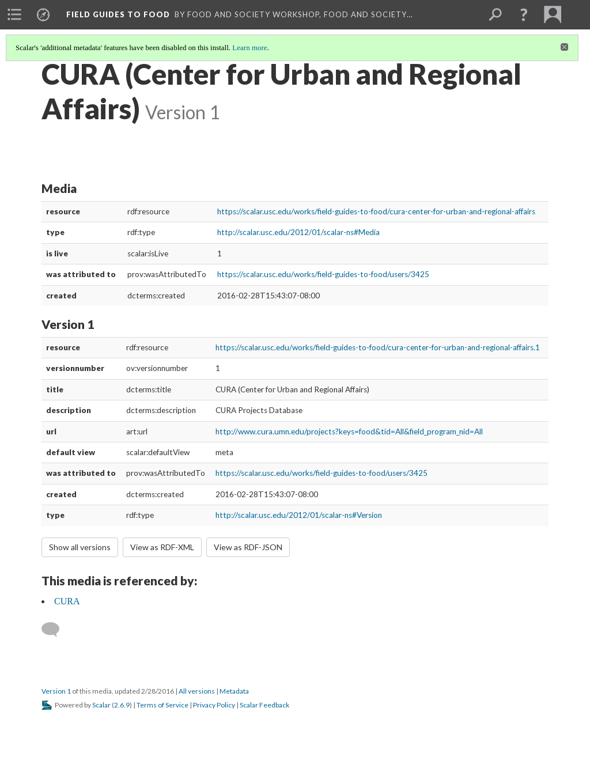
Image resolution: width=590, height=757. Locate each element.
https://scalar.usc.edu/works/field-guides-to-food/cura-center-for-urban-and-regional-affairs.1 (377, 347)
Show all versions (80, 547)
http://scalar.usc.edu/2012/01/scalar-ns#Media (298, 232)
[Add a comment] (55, 629)
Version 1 (56, 691)
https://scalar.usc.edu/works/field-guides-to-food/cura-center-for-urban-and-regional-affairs (376, 211)
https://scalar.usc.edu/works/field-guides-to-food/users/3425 (323, 274)
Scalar (101, 705)
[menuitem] (14, 14)
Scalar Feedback (264, 705)
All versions (197, 691)
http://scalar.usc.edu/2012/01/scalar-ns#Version (298, 515)
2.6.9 (122, 705)
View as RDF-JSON (248, 547)
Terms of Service (162, 705)
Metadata (234, 691)
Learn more (249, 47)
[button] (523, 14)
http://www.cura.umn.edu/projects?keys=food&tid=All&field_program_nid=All (349, 431)
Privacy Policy (214, 705)
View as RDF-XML (162, 547)
